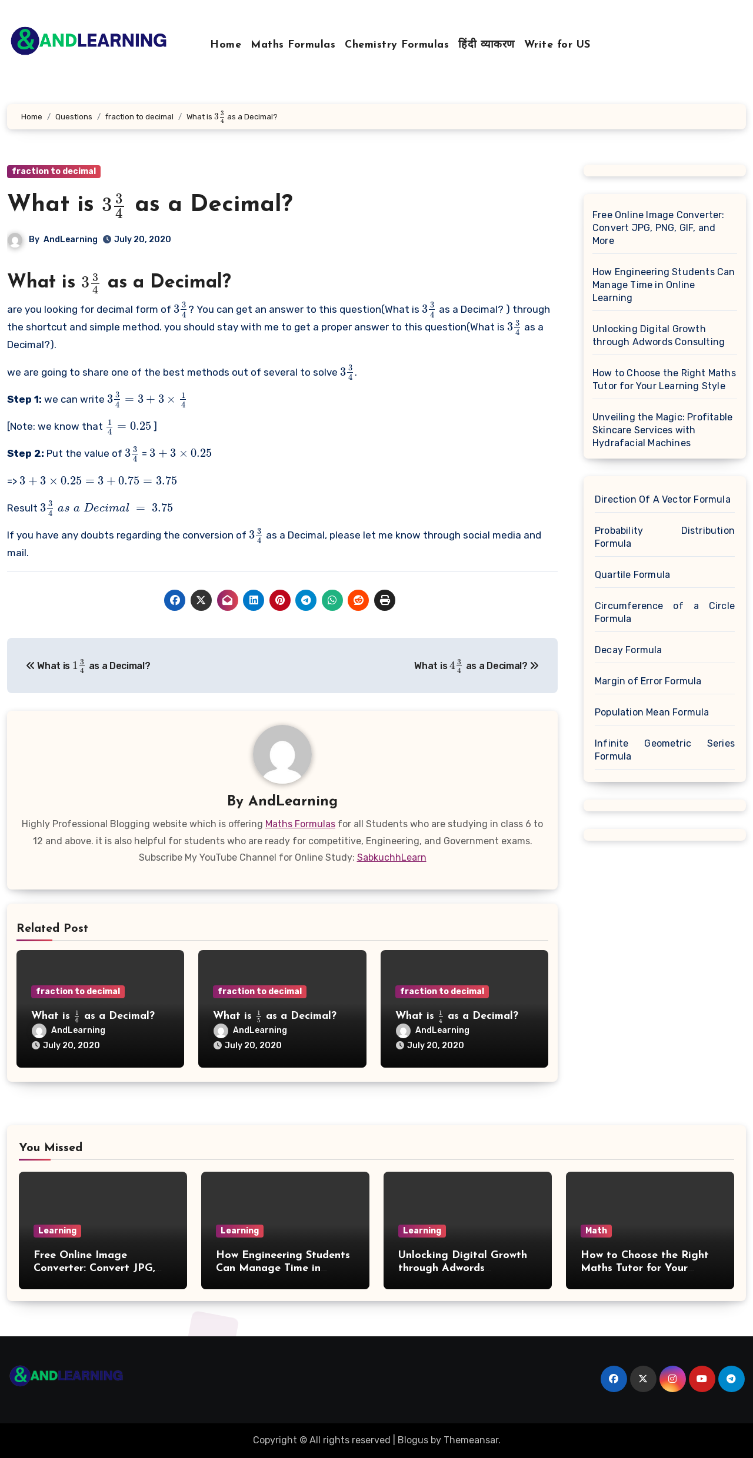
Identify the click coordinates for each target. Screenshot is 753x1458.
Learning (57, 1231)
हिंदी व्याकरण (486, 45)
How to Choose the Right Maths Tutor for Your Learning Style (664, 379)
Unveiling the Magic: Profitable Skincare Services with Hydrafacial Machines (662, 430)
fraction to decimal (54, 171)
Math (596, 1231)
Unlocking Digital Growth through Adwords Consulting (658, 335)
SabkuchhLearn (392, 857)
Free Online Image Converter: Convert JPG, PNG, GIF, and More (658, 227)
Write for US (557, 45)
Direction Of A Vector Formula (663, 499)
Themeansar (471, 1440)
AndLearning (71, 240)
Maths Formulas (293, 45)
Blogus (413, 1440)
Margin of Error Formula (648, 681)
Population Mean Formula (652, 712)
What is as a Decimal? (149, 205)
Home (225, 45)
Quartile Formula (632, 574)
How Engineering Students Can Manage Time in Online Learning (663, 284)
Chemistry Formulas (397, 45)
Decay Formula (628, 650)
